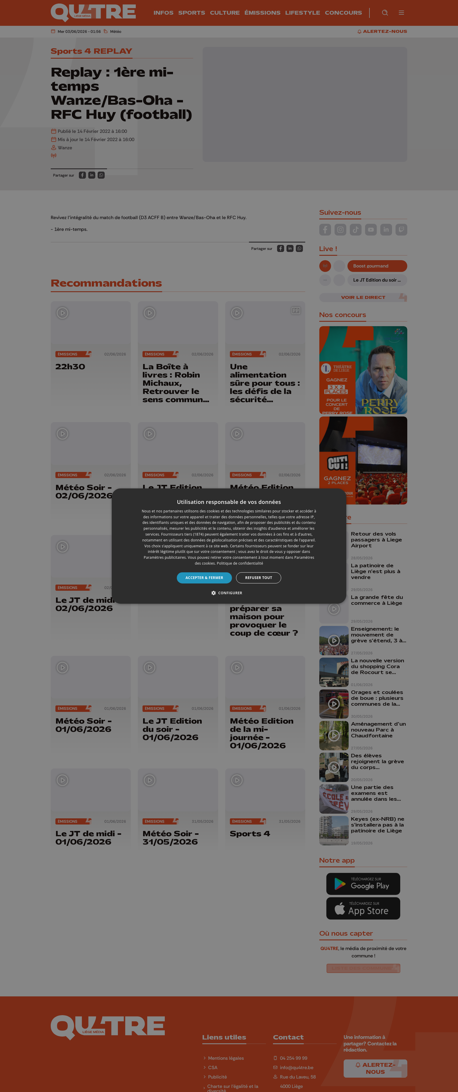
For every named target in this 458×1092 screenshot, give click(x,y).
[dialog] (229, 546)
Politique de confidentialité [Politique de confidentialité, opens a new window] (240, 563)
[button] (229, 592)
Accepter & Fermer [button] (204, 577)
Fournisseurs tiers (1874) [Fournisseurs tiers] (182, 534)
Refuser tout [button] (258, 577)
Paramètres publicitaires (165, 557)
